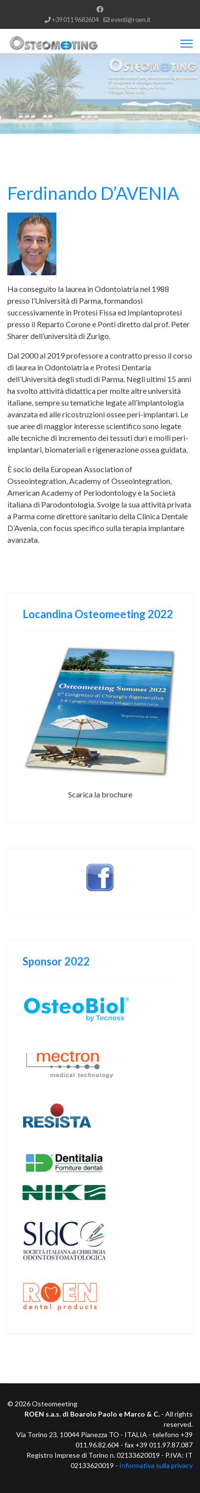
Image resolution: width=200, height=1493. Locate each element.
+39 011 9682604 (75, 20)
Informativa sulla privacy (156, 1465)
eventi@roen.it (130, 20)
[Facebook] (100, 9)
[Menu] (186, 43)
